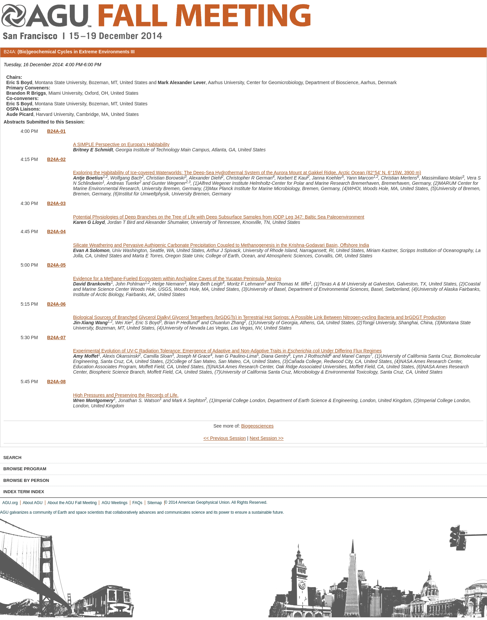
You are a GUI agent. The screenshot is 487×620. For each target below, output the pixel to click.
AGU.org (10, 502)
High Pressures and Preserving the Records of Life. (126, 395)
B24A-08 (56, 381)
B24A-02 (56, 159)
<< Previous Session (224, 438)
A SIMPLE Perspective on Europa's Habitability (121, 144)
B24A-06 (56, 304)
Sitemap (154, 502)
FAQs (137, 502)
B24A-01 (56, 131)
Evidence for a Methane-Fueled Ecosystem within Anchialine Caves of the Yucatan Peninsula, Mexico (177, 278)
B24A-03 (56, 203)
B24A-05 (56, 265)
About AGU (33, 502)
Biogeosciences (257, 426)
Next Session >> (267, 438)
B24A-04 (56, 231)
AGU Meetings (114, 502)
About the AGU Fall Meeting (72, 502)
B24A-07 (56, 337)
